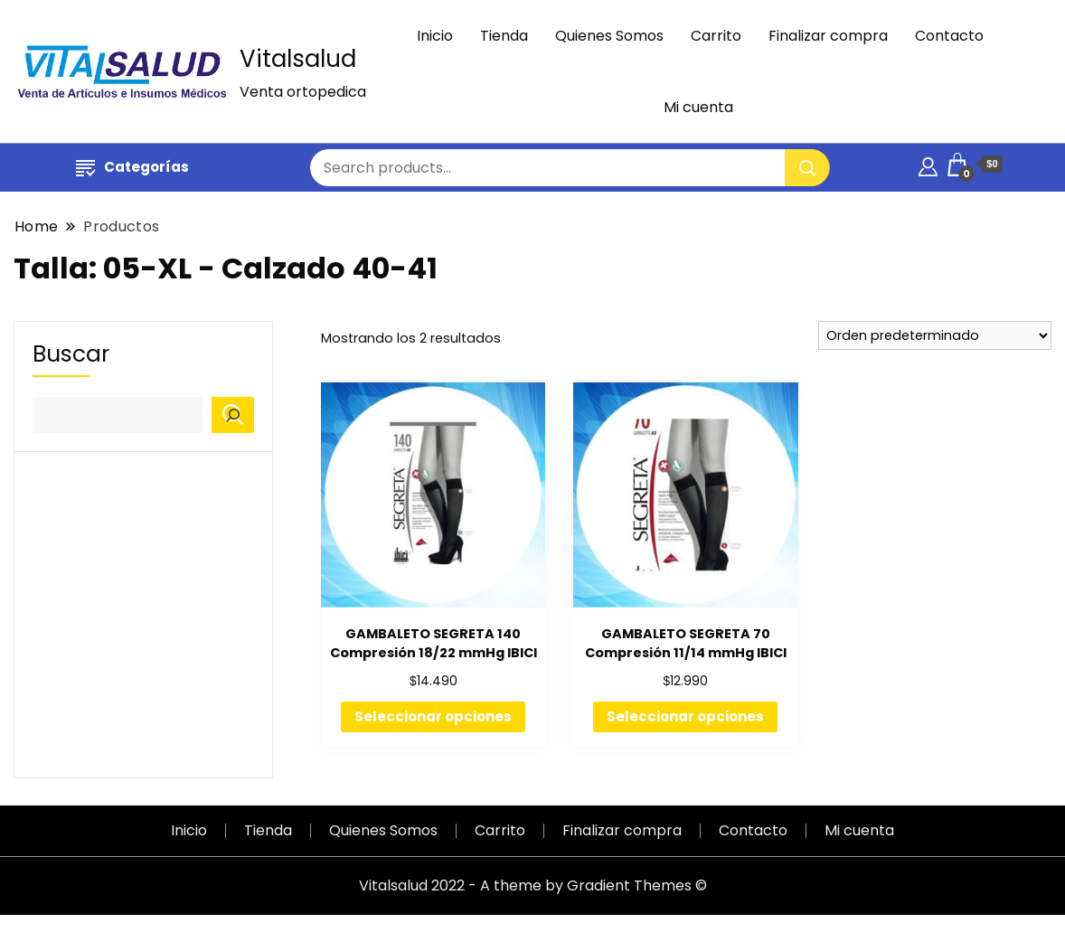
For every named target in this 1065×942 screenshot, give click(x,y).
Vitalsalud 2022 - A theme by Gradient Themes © (533, 885)
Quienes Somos (609, 35)
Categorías (132, 166)
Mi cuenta (698, 107)
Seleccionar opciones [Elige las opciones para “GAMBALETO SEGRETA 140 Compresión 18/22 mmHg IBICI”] (433, 716)
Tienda (504, 35)
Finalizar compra (828, 35)
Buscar (71, 354)
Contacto (949, 35)
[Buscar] (233, 415)
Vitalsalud (298, 58)
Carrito (716, 35)
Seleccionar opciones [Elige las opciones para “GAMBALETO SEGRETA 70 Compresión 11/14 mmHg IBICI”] (685, 716)
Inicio (435, 35)
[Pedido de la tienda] (934, 335)
